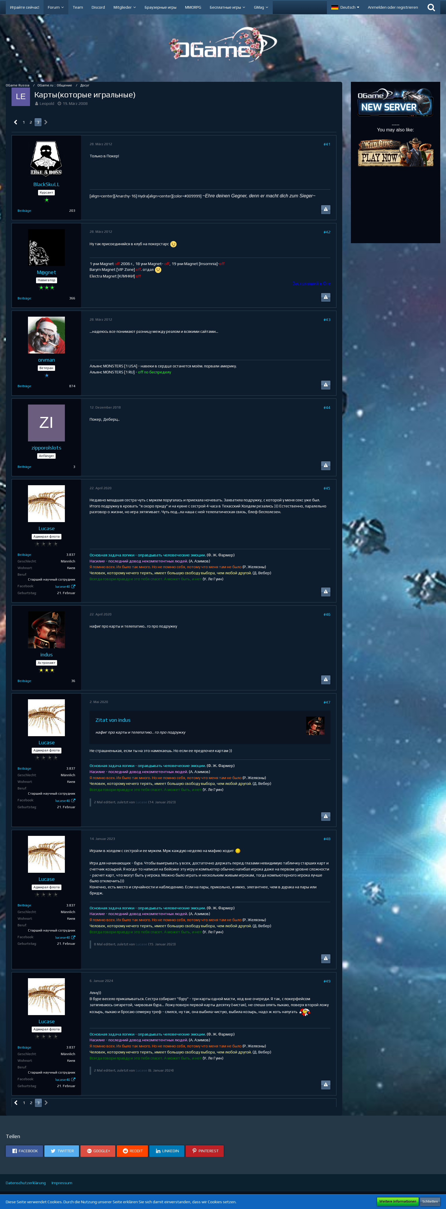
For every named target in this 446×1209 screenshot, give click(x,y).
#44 (326, 407)
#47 (326, 702)
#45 (326, 488)
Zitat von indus (113, 720)
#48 (326, 838)
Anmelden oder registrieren (393, 7)
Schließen (430, 1201)
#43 (326, 319)
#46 (326, 614)
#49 (326, 981)
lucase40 (62, 587)
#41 (326, 144)
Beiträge (24, 211)
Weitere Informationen (397, 1201)
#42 (326, 232)
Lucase (141, 802)
